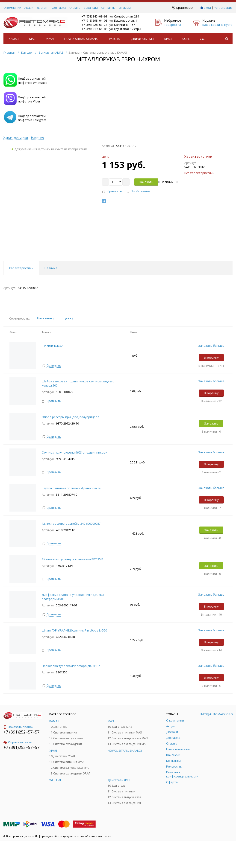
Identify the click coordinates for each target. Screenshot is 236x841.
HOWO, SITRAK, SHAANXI (81, 39)
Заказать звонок (18, 727)
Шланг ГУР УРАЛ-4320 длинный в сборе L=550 (74, 630)
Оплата (74, 8)
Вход (207, 8)
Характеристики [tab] (21, 268)
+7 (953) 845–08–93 (94, 16)
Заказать (146, 182)
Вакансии (91, 8)
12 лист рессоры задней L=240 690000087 (71, 523)
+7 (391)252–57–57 (21, 732)
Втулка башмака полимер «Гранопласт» (71, 488)
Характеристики (15, 137)
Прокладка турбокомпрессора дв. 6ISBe (71, 666)
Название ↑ (45, 318)
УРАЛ (50, 39)
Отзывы (125, 8)
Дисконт (43, 8)
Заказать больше (211, 345)
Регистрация (223, 8)
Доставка (59, 8)
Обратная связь (17, 742)
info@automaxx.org (217, 714)
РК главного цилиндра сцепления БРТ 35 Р (72, 559)
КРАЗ (168, 39)
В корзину (211, 357)
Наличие (37, 137)
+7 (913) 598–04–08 (94, 20)
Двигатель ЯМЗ (142, 39)
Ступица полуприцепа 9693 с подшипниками (74, 452)
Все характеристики (199, 173)
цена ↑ (69, 318)
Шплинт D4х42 (52, 346)
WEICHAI (115, 39)
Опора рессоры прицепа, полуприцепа (70, 417)
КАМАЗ (14, 39)
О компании (12, 8)
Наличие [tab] (50, 268)
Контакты (108, 8)
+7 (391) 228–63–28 (94, 25)
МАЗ (32, 39)
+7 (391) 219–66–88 (94, 29)
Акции (28, 8)
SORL (186, 39)
